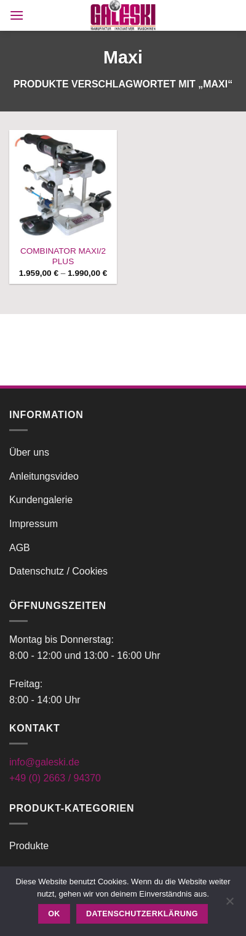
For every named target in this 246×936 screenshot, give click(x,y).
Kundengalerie (41, 499)
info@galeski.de (44, 762)
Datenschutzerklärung (142, 914)
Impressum (33, 523)
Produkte (29, 846)
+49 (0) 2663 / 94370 (55, 778)
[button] (16, 15)
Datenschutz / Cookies (58, 571)
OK (54, 914)
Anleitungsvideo (44, 476)
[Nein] (229, 904)
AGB (19, 548)
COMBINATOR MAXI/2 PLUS (63, 256)
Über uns (29, 452)
